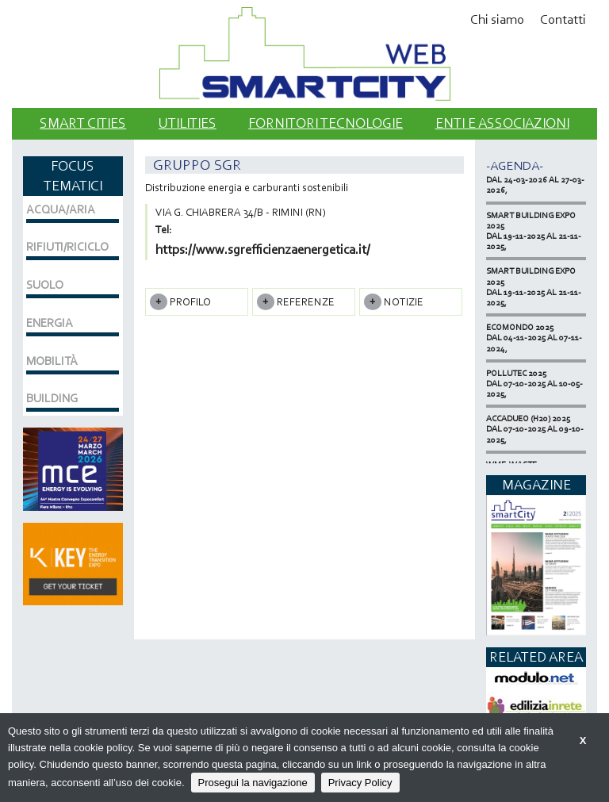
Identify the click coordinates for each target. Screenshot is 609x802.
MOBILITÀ (52, 361)
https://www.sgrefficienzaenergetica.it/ (262, 249)
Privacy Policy (360, 783)
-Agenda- (514, 165)
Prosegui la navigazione (253, 783)
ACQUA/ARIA (60, 209)
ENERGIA (49, 323)
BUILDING (52, 398)
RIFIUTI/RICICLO (67, 247)
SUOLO (44, 285)
